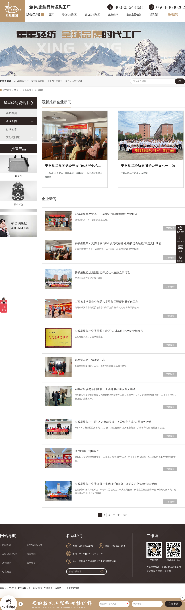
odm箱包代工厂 (21, 81)
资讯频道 (27, 90)
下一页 (116, 515)
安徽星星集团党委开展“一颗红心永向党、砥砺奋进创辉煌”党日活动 (116, 483)
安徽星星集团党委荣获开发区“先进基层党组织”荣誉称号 (109, 330)
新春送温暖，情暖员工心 (90, 360)
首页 (51, 14)
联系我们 (154, 14)
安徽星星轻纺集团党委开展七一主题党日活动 (102, 272)
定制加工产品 (33, 14)
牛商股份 (48, 588)
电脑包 (18, 176)
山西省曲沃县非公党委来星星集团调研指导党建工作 (106, 301)
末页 (125, 515)
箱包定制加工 (69, 14)
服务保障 (113, 14)
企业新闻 (39, 90)
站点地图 (6, 571)
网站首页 (6, 545)
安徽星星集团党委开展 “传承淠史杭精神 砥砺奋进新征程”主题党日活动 (98, 166)
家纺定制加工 (92, 14)
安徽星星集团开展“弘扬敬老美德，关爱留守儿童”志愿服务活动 (113, 421)
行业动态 (11, 129)
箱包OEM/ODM (34, 545)
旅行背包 (18, 205)
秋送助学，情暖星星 (87, 451)
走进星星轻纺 (133, 14)
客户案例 (11, 113)
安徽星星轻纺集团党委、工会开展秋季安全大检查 (105, 389)
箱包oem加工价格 (73, 81)
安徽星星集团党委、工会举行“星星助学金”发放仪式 (106, 214)
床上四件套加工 (54, 81)
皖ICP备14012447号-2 (19, 588)
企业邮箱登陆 (72, 588)
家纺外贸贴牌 (37, 81)
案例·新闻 (173, 14)
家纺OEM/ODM (9, 553)
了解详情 (170, 228)
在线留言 (31, 562)
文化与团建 (13, 137)
